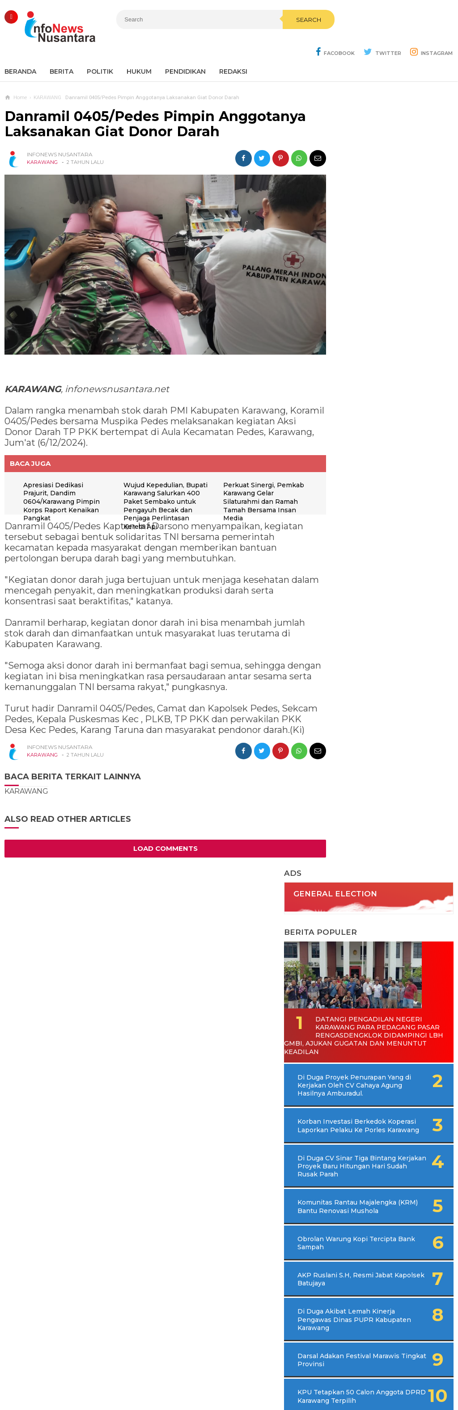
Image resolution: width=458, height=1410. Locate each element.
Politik (100, 49)
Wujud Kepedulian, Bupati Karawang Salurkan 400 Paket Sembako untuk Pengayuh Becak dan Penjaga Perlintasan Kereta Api (154, 479)
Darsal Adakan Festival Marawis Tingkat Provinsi (374, 651)
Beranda (20, 49)
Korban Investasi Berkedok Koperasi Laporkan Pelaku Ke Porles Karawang (377, 396)
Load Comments (157, 828)
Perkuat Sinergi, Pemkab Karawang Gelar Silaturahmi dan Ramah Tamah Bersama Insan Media (256, 470)
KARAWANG (42, 140)
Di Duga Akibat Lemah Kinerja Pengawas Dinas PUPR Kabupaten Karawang (378, 610)
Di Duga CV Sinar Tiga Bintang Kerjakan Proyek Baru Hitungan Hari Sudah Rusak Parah (386, 444)
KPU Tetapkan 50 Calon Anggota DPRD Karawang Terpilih (374, 691)
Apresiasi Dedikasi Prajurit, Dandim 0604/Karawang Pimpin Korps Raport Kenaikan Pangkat (63, 470)
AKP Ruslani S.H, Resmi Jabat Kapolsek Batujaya (372, 570)
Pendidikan (185, 49)
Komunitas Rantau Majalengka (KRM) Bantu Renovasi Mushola (373, 493)
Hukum (139, 49)
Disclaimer (350, 1373)
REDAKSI (233, 49)
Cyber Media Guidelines (238, 1373)
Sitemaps (105, 1373)
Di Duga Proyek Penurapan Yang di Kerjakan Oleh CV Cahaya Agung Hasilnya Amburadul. (389, 351)
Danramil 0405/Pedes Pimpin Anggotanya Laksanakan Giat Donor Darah (155, 102)
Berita (61, 49)
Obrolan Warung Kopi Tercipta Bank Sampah (370, 533)
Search (280, 38)
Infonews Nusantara (227, 1388)
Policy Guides (303, 1373)
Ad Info (182, 1373)
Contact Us (145, 1373)
